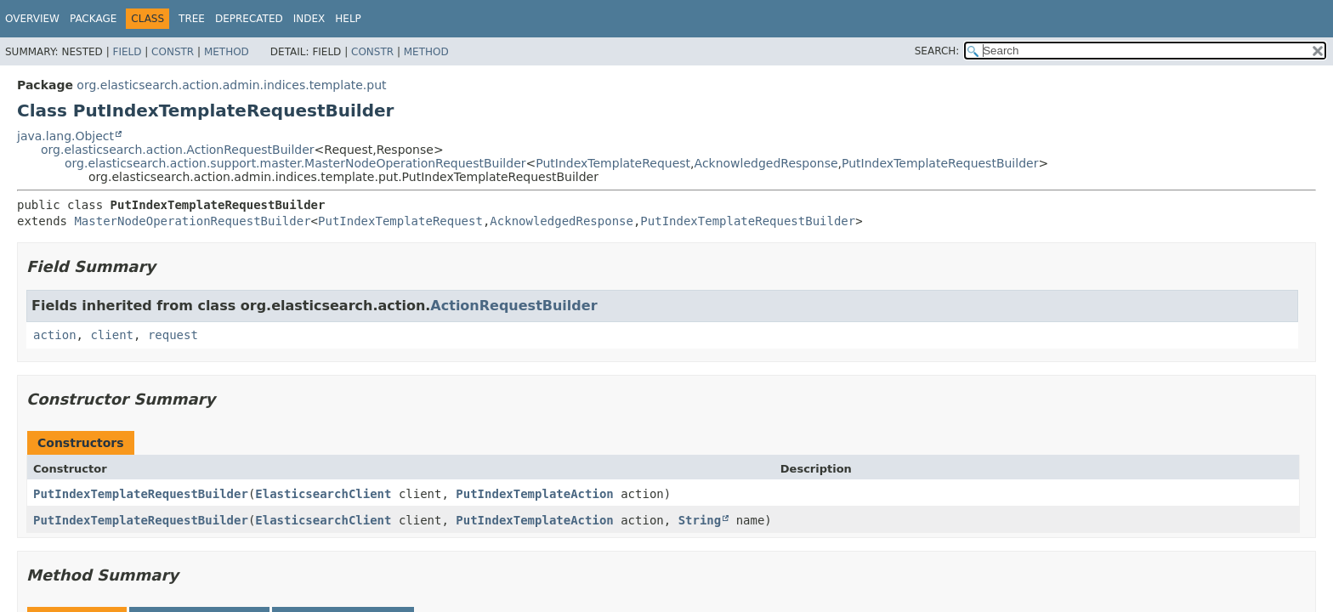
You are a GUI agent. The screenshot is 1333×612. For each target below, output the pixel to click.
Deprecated (249, 19)
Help (348, 19)
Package (93, 19)
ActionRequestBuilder (513, 306)
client (111, 335)
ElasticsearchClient (323, 494)
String (700, 520)
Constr (172, 52)
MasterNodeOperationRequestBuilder (192, 221)
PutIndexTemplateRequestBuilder (940, 163)
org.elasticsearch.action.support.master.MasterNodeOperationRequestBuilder (295, 163)
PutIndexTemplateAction (534, 494)
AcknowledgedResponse (766, 163)
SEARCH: (937, 51)
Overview (32, 19)
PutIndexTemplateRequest (613, 163)
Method (226, 52)
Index (309, 19)
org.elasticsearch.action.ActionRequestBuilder (178, 149)
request (173, 335)
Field (126, 52)
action (55, 335)
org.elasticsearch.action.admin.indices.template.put (231, 85)
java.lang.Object (65, 136)
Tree (192, 19)
